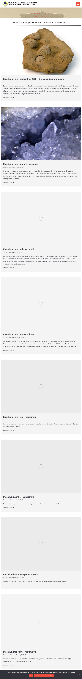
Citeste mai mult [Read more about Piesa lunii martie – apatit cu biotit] (8, 585)
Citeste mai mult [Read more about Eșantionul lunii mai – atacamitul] (8, 430)
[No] (79, 674)
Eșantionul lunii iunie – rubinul (18, 334)
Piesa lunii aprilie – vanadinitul (18, 497)
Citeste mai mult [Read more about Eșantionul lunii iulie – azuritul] (8, 267)
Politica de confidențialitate (44, 676)
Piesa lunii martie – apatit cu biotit (20, 574)
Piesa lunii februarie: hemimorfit (19, 652)
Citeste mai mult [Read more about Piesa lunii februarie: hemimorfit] (8, 665)
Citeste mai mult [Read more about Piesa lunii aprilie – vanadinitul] (8, 507)
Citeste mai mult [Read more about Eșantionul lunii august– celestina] (8, 182)
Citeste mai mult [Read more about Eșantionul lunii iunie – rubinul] (8, 350)
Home (13, 82)
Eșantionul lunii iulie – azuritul (18, 249)
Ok (31, 676)
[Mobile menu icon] (78, 4)
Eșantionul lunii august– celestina (20, 164)
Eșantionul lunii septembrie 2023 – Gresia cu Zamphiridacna (33, 79)
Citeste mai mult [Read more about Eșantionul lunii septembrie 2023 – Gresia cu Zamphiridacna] (8, 97)
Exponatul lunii (7, 82)
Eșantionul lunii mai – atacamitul (19, 417)
